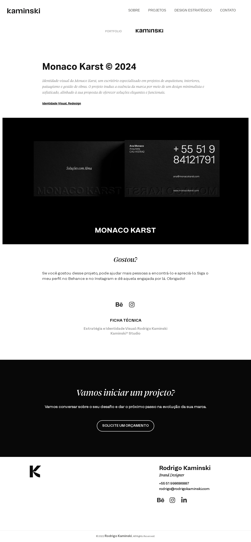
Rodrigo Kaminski (118, 536)
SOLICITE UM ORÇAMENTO (125, 426)
